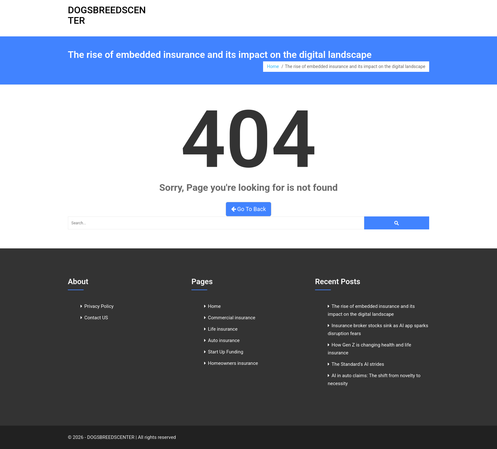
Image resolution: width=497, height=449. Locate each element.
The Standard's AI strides (358, 364)
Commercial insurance (231, 318)
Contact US (96, 318)
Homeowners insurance (233, 363)
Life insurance (222, 329)
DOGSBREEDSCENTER (107, 15)
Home (273, 66)
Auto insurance (224, 340)
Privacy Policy (98, 306)
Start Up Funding (225, 352)
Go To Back (248, 209)
